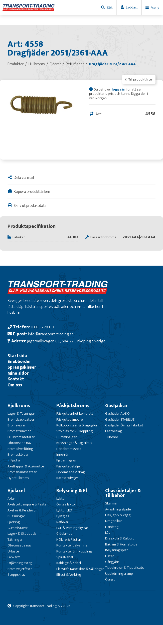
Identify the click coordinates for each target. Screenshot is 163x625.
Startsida (17, 355)
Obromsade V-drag (70, 472)
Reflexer (62, 522)
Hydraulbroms (18, 478)
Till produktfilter (139, 79)
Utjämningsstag (20, 563)
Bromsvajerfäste (20, 569)
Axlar (11, 498)
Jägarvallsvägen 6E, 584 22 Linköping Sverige (66, 341)
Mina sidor (18, 373)
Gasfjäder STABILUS (120, 419)
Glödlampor (65, 533)
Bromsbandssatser (22, 472)
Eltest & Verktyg (68, 574)
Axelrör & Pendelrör (22, 510)
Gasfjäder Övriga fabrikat (124, 425)
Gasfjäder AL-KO (117, 413)
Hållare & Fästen (68, 539)
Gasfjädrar (116, 406)
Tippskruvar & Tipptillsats (124, 567)
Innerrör (62, 454)
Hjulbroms (19, 406)
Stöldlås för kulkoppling (74, 431)
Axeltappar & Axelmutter (26, 466)
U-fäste (13, 551)
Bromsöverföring (20, 449)
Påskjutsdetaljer (68, 466)
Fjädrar (16, 460)
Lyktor (61, 498)
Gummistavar (18, 528)
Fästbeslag (113, 431)
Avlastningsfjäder (118, 509)
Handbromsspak (68, 449)
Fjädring (14, 522)
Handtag (112, 527)
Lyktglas (62, 516)
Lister (109, 556)
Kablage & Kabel (68, 563)
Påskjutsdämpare (69, 419)
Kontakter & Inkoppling (74, 551)
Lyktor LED (64, 510)
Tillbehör (111, 437)
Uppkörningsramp (119, 573)
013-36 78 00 (42, 327)
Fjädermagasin (67, 460)
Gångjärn (112, 562)
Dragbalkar (113, 521)
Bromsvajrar (17, 425)
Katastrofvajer (67, 478)
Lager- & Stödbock (22, 533)
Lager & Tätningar (21, 413)
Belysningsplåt (116, 550)
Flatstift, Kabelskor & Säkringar (80, 569)
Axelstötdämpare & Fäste (27, 504)
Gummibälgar (66, 437)
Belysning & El (71, 491)
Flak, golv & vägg (118, 515)
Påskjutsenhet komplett (74, 413)
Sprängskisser (22, 367)
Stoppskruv (16, 574)
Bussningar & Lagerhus (74, 443)
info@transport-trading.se (51, 334)
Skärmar (111, 503)
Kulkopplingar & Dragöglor (76, 425)
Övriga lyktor (66, 504)
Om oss (15, 385)
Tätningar (15, 539)
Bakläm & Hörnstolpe (121, 544)
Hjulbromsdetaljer (21, 437)
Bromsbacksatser (21, 419)
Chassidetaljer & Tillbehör (123, 493)
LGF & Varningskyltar (72, 528)
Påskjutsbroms (72, 406)
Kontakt (16, 379)
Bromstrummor (19, 431)
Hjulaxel (16, 491)
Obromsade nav (19, 443)
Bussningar (16, 516)
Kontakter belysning (72, 545)
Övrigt (110, 579)
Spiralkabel (64, 557)
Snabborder (19, 361)
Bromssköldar (18, 454)
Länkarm (14, 557)
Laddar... (131, 7)
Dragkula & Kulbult (119, 538)
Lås (107, 532)
